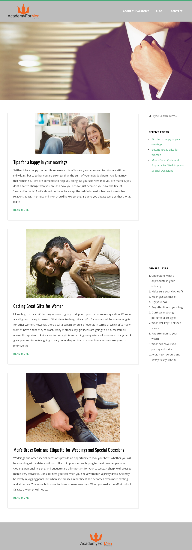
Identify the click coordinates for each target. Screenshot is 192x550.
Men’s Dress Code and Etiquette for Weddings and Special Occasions (68, 449)
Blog (159, 11)
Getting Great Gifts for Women (38, 305)
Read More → (22, 210)
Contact (177, 11)
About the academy (136, 11)
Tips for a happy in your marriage (40, 162)
